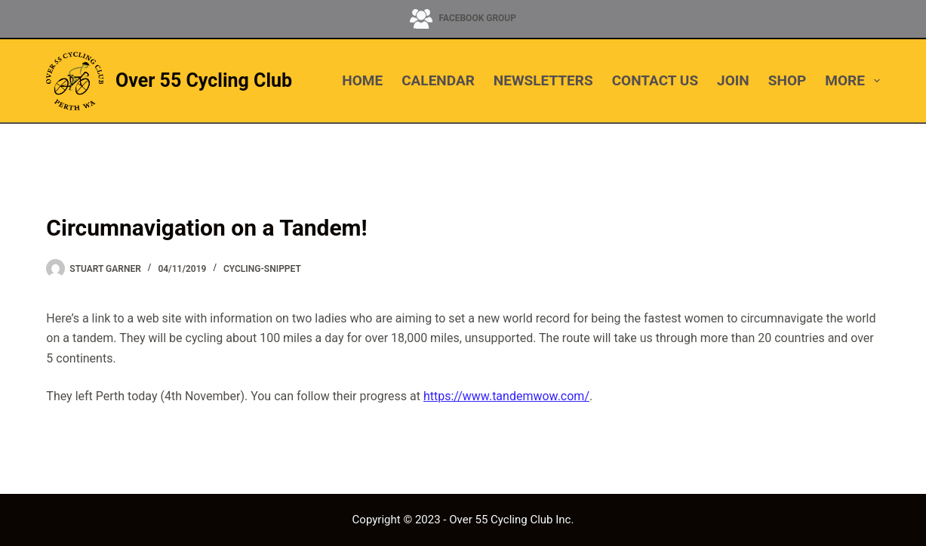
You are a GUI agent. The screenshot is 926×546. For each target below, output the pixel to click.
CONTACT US (655, 80)
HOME (362, 80)
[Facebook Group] (463, 19)
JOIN (733, 80)
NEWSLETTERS (543, 80)
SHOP (787, 80)
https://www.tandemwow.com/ (506, 396)
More (852, 81)
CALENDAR (438, 80)
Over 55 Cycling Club (203, 80)
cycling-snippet (262, 269)
